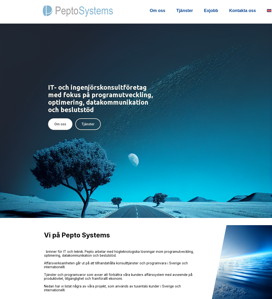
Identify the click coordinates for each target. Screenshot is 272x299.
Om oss (157, 10)
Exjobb (211, 10)
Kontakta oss (242, 10)
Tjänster (184, 10)
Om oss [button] (60, 124)
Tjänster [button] (88, 124)
